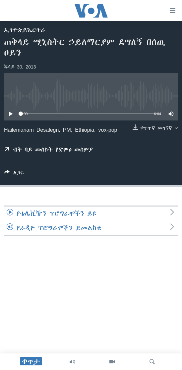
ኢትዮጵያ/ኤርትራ (24, 30)
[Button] (14, 174)
